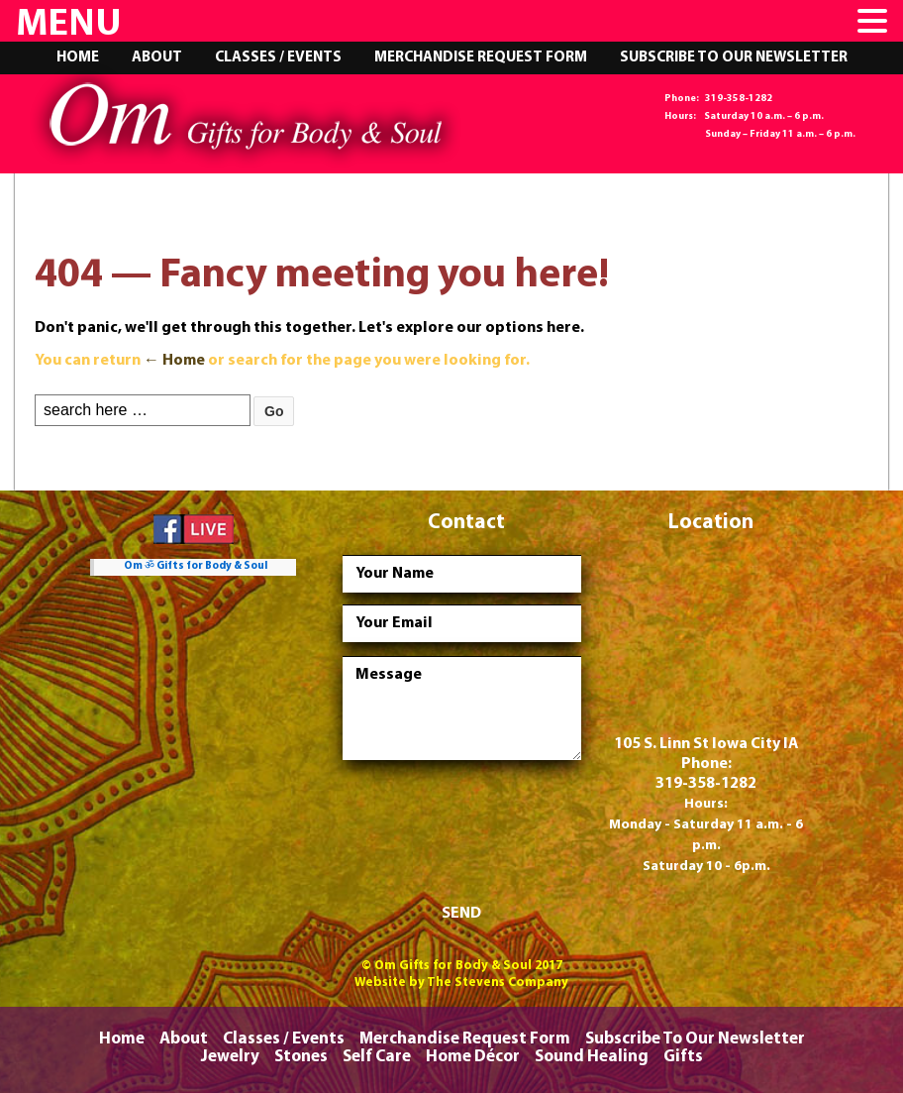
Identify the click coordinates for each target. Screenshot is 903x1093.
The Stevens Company (497, 982)
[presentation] (493, 835)
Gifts (683, 1056)
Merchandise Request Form (480, 58)
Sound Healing (592, 1056)
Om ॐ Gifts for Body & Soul (195, 566)
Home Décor (473, 1056)
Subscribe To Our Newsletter (734, 58)
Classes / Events (278, 58)
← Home (174, 361)
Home (77, 58)
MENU (69, 25)
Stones (301, 1056)
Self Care (377, 1056)
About (157, 58)
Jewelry (230, 1056)
